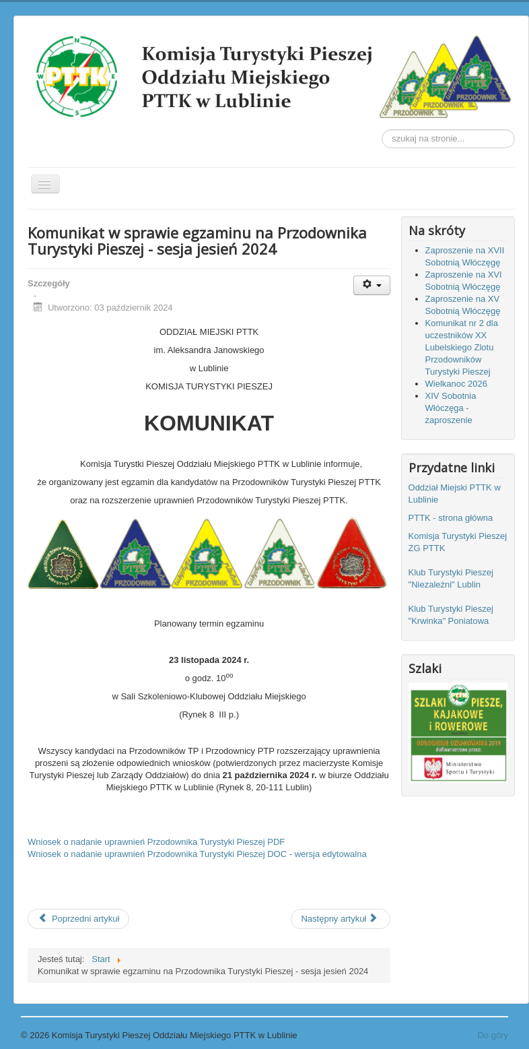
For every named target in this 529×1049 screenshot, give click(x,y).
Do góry (492, 1035)
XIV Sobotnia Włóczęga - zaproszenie (451, 408)
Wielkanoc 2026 (456, 384)
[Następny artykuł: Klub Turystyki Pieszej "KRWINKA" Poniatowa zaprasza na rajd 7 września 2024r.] (340, 919)
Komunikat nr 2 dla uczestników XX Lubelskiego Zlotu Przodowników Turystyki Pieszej (461, 347)
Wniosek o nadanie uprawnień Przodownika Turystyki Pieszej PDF (156, 842)
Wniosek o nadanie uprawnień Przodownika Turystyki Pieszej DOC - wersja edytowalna (197, 854)
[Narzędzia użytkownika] (371, 285)
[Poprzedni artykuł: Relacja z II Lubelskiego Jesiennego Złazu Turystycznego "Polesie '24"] (78, 919)
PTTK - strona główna (452, 518)
